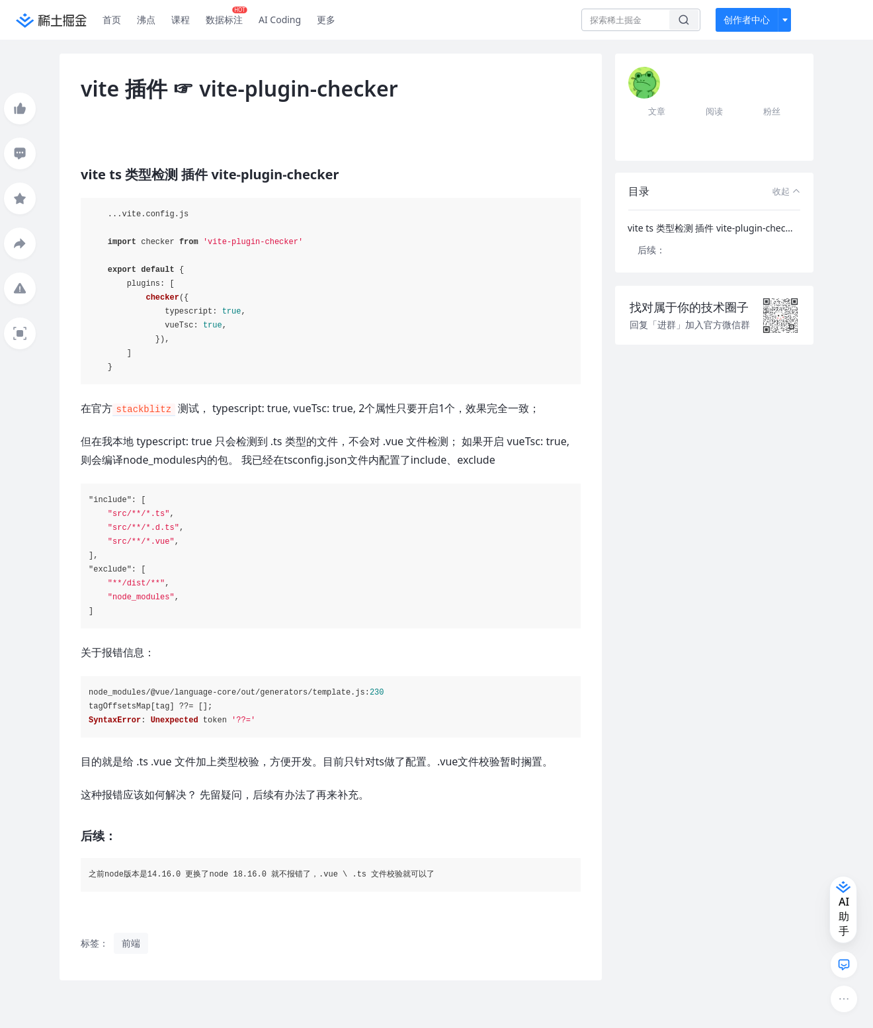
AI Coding (280, 19)
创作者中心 (747, 19)
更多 (326, 19)
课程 (180, 19)
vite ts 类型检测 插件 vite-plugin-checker (714, 228)
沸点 (146, 19)
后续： (651, 249)
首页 (112, 19)
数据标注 (226, 16)
